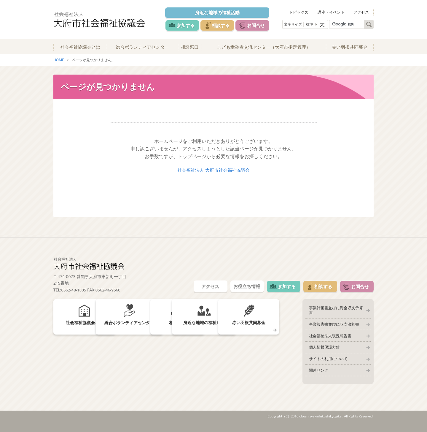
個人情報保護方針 (322, 351)
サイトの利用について (326, 363)
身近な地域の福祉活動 (219, 12)
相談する (223, 25)
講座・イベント (335, 12)
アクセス (362, 12)
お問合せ (261, 25)
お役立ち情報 (235, 291)
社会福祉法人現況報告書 (328, 338)
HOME (58, 64)
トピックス (306, 12)
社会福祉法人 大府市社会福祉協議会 (213, 174)
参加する (184, 25)
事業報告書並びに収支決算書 (332, 326)
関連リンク (316, 376)
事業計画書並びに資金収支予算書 (336, 313)
